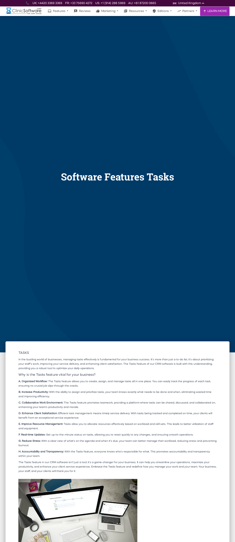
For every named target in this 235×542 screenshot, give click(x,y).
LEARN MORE (215, 11)
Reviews (82, 11)
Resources (134, 11)
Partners (186, 11)
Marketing (106, 11)
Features (57, 11)
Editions (160, 11)
